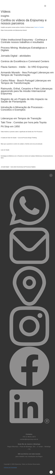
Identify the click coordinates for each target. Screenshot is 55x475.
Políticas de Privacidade (10, 467)
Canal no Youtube (39, 27)
